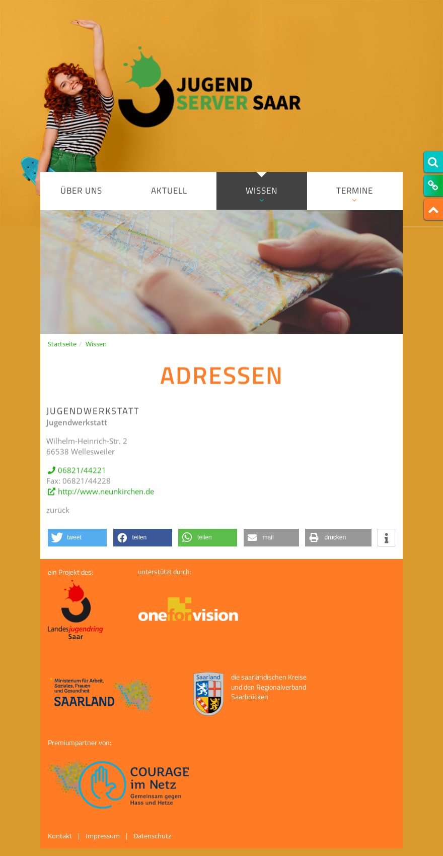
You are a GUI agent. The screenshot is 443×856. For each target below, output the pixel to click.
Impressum (103, 835)
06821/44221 (82, 474)
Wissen (261, 194)
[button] (77, 537)
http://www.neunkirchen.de (106, 496)
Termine (355, 194)
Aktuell (169, 190)
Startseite (62, 343)
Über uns (81, 190)
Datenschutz (152, 835)
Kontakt (60, 835)
